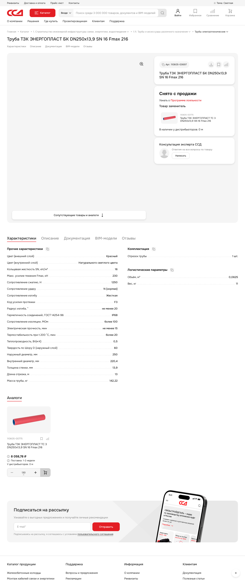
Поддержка (117, 21)
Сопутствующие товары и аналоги (79, 215)
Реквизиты (13, 3)
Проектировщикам (75, 21)
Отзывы (87, 46)
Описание (35, 46)
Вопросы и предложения (82, 573)
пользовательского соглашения (95, 534)
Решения (33, 21)
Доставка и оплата (34, 3)
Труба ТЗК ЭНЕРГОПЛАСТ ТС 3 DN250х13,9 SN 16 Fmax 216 (198, 119)
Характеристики (16, 46)
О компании (14, 21)
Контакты (74, 3)
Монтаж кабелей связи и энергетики (30, 578)
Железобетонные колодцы (24, 573)
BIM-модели (72, 46)
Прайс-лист (57, 3)
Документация (53, 46)
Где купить (51, 21)
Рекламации (73, 578)
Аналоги (14, 398)
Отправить (106, 527)
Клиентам (98, 21)
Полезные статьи (194, 578)
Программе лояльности (186, 100)
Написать (180, 155)
